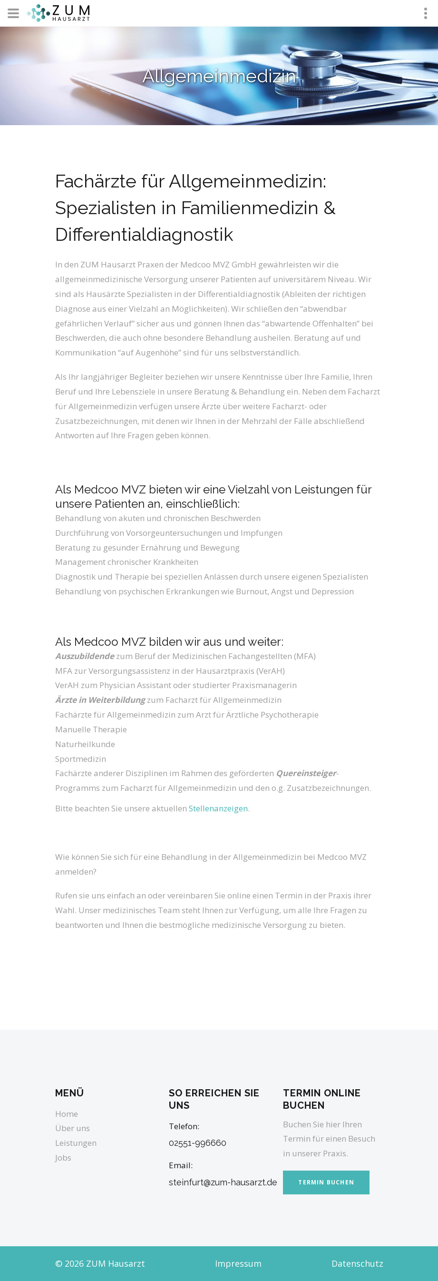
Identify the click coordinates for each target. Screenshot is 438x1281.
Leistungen (76, 1142)
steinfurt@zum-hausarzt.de (223, 1182)
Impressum (238, 1263)
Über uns (72, 1128)
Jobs (63, 1157)
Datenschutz (357, 1263)
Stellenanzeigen (218, 808)
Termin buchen (326, 1182)
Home (66, 1113)
